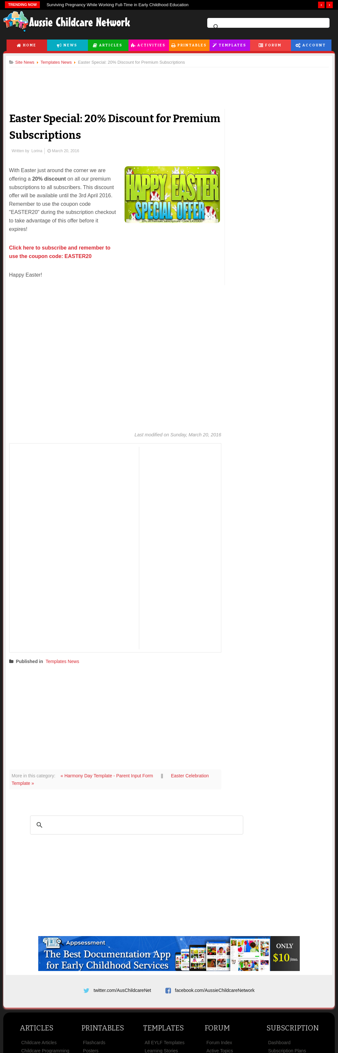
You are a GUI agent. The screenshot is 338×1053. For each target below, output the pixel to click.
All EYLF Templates (165, 1043)
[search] (267, 27)
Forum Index (219, 1043)
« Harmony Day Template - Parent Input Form (110, 775)
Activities (151, 45)
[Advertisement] (169, 84)
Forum (273, 45)
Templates (232, 45)
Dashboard (279, 1043)
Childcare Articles (39, 1043)
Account (314, 45)
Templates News (65, 660)
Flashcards (94, 1043)
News (70, 45)
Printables (192, 45)
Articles (110, 45)
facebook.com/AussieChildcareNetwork (215, 989)
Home (29, 45)
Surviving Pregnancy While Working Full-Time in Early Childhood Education (117, 4)
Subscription (292, 1029)
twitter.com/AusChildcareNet (122, 989)
